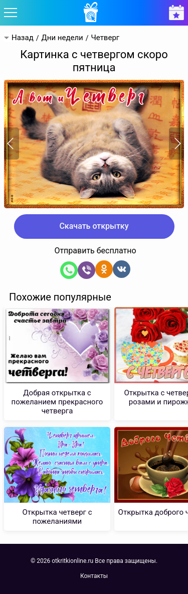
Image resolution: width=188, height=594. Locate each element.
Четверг (105, 38)
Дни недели (62, 38)
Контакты (94, 575)
